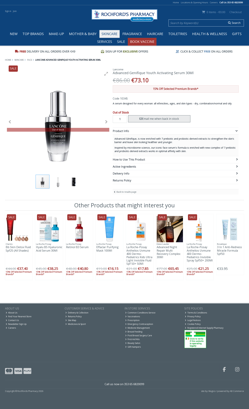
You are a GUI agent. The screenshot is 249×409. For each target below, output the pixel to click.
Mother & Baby (82, 33)
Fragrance (132, 33)
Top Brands (33, 33)
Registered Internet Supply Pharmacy (204, 327)
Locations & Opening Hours (194, 2)
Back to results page (126, 191)
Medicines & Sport (75, 324)
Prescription (132, 320)
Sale (121, 41)
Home (176, 2)
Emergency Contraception (139, 324)
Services (104, 41)
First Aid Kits (132, 339)
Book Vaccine (142, 41)
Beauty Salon (132, 343)
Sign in (8, 11)
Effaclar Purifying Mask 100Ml (107, 248)
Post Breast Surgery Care (138, 335)
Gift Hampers (133, 346)
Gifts (237, 33)
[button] (106, 74)
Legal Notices (193, 320)
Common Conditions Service (140, 312)
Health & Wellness (209, 33)
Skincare (109, 33)
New (13, 33)
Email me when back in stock (159, 119)
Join (15, 11)
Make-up (56, 33)
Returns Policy (73, 316)
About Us (11, 312)
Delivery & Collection (76, 312)
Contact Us (12, 320)
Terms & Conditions (196, 312)
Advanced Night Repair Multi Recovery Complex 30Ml (168, 252)
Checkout (235, 12)
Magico (212, 391)
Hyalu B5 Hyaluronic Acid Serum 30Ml (49, 248)
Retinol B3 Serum (77, 247)
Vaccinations (132, 316)
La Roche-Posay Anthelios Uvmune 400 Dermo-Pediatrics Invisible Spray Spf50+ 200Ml (200, 253)
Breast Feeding (133, 331)
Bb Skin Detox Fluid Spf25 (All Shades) (18, 248)
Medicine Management (137, 327)
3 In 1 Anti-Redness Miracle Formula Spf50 (229, 250)
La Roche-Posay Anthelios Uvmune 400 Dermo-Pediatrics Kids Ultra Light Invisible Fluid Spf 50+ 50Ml (139, 255)
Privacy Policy (193, 316)
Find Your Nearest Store (19, 316)
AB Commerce (237, 391)
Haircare (155, 33)
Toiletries (177, 33)
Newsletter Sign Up (16, 324)
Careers (214, 2)
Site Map (70, 320)
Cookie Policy (193, 324)
